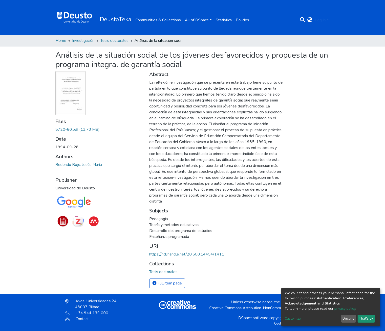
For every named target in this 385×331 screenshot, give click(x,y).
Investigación (83, 40)
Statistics (224, 20)
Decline (348, 318)
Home (61, 40)
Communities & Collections (158, 20)
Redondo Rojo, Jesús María (78, 164)
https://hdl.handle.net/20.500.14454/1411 (186, 254)
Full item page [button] (167, 283)
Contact (77, 319)
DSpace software (253, 318)
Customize (293, 318)
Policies (242, 20)
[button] (310, 20)
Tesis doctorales (114, 40)
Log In (320, 20)
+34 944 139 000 (86, 313)
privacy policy (344, 308)
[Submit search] (302, 20)
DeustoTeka (115, 19)
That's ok (366, 318)
